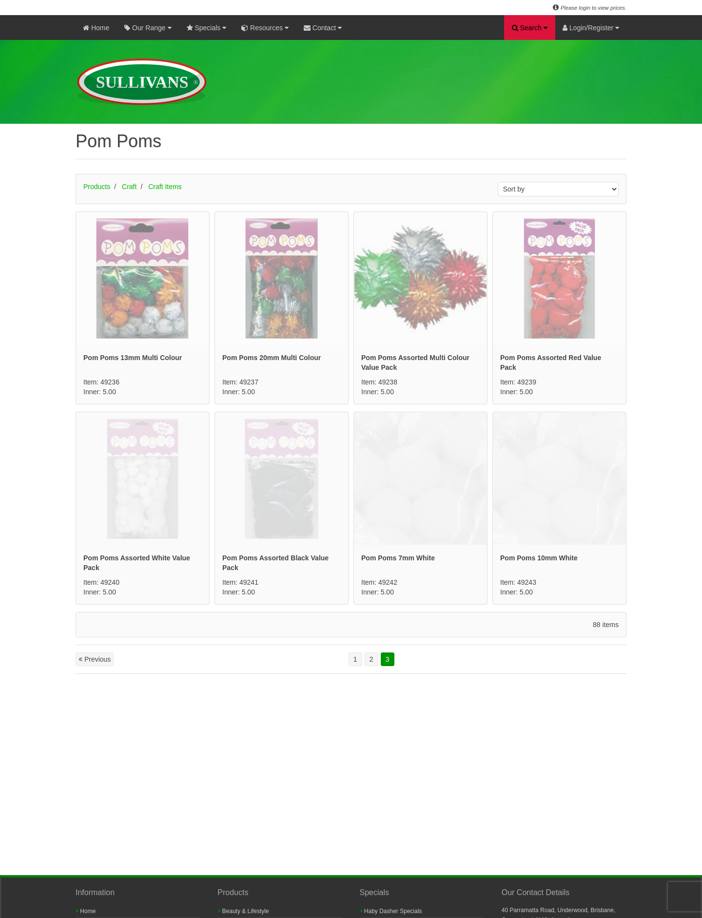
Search (529, 28)
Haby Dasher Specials (391, 911)
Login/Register (591, 28)
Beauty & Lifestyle (243, 911)
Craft (129, 187)
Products (96, 187)
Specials (207, 28)
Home (96, 28)
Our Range (147, 28)
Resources (265, 28)
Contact (323, 28)
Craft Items (164, 187)
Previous (94, 659)
